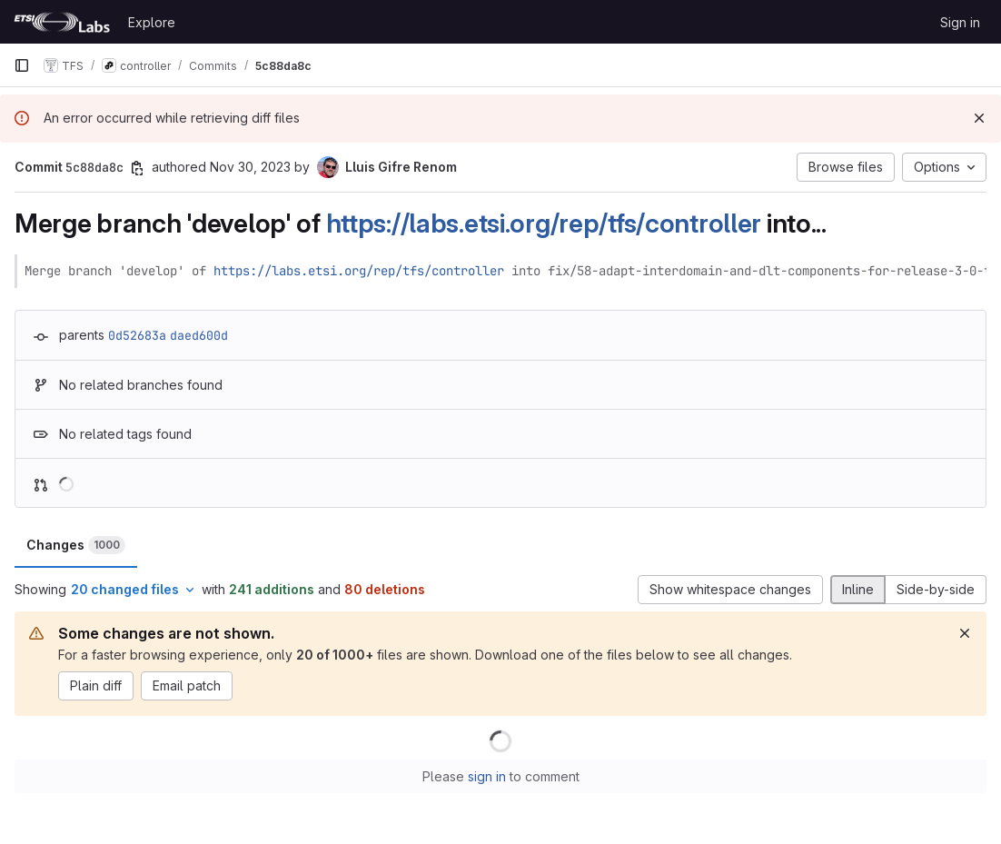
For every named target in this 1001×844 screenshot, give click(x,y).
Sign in (960, 22)
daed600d (199, 335)
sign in (487, 776)
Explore (151, 22)
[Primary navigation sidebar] (21, 65)
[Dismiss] (979, 118)
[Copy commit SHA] (137, 168)
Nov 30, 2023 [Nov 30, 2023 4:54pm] (250, 166)
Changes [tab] (75, 545)
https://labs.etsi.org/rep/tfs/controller (544, 223)
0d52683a (137, 335)
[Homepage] (62, 21)
